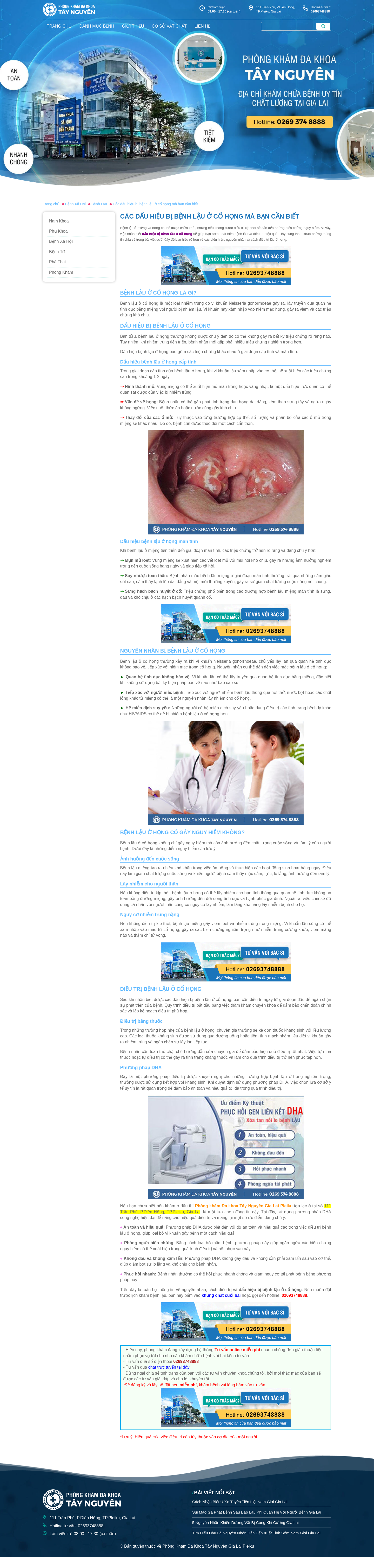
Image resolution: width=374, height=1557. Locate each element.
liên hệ (202, 26)
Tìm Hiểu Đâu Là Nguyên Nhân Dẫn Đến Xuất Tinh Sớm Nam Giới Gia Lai (256, 1533)
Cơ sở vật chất (169, 26)
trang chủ (59, 26)
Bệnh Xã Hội (61, 241)
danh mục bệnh (96, 26)
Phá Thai (57, 262)
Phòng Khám (61, 272)
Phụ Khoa (58, 231)
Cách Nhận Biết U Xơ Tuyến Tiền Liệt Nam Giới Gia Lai (239, 1501)
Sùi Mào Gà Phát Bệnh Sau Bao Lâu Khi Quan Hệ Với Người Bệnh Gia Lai (256, 1512)
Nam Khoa (59, 221)
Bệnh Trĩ (57, 252)
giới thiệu (133, 26)
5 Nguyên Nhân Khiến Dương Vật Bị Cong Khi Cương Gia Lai (245, 1522)
